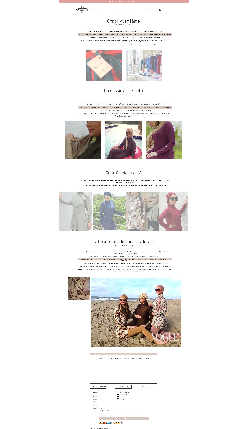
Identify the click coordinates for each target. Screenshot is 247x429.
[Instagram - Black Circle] (118, 396)
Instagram (122, 396)
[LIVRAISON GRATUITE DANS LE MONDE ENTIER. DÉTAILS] (124, 1)
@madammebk (144, 358)
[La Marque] (97, 354)
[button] (160, 10)
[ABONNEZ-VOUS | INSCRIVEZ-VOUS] (124, 418)
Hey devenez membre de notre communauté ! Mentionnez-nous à (119, 358)
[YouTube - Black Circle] (118, 399)
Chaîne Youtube (123, 399)
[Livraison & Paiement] (98, 387)
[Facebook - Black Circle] (118, 394)
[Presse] (149, 354)
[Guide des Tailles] (123, 387)
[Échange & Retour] (149, 387)
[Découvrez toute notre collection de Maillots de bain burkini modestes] (123, 354)
